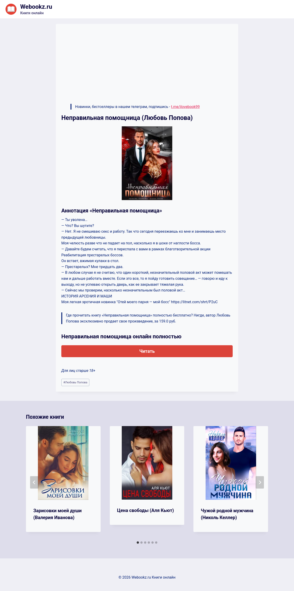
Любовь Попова (75, 382)
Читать (147, 351)
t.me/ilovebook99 (185, 107)
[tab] (138, 542)
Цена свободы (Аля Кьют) (145, 510)
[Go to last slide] (34, 482)
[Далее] (260, 482)
